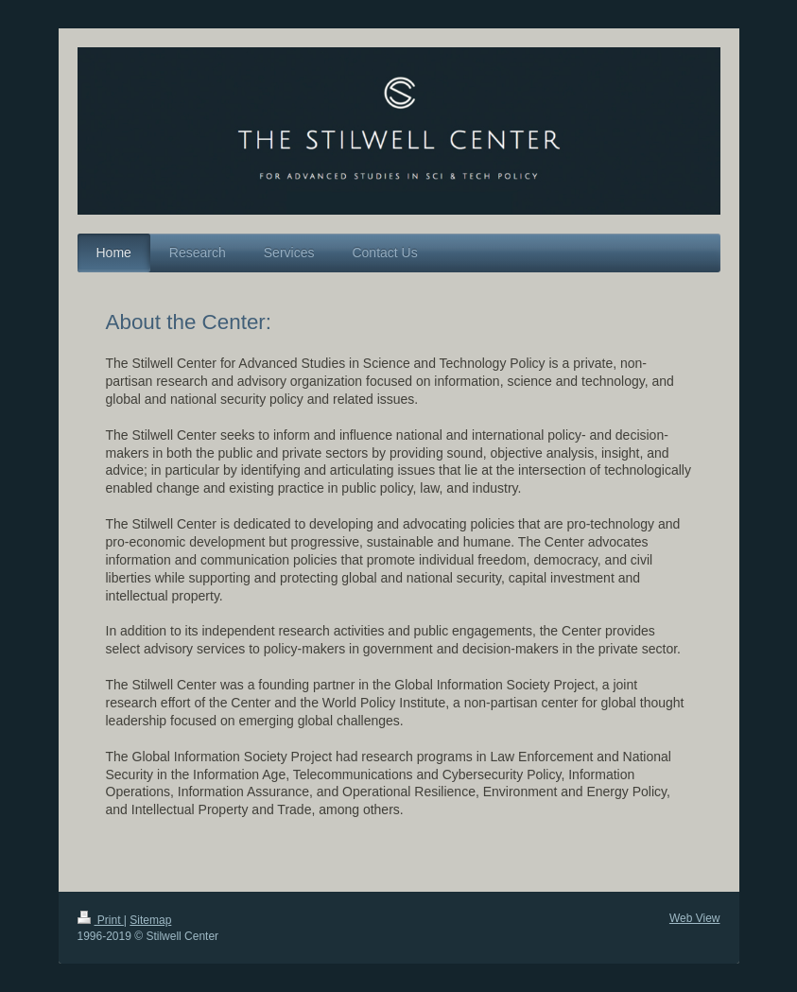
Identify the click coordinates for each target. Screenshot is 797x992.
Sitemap (150, 920)
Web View (694, 918)
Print (101, 920)
